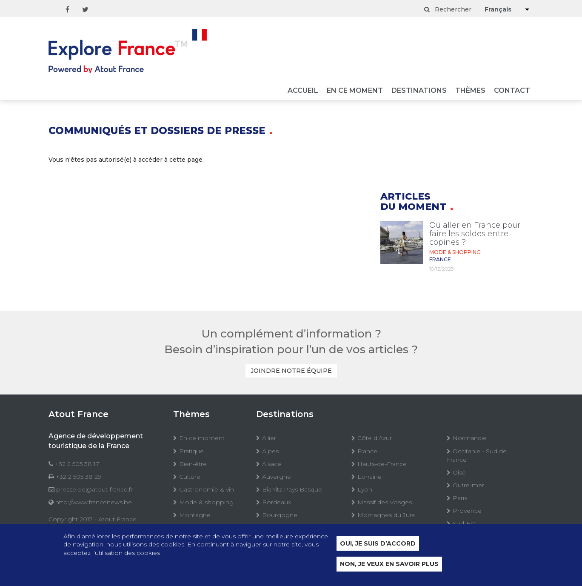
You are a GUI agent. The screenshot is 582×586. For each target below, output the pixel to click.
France (367, 451)
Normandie (470, 438)
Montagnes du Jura (386, 515)
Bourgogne (279, 515)
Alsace (271, 464)
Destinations (419, 90)
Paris (460, 498)
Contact (512, 90)
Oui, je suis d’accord (378, 544)
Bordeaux (276, 502)
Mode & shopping (206, 502)
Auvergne (276, 476)
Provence (467, 511)
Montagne (195, 515)
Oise (459, 472)
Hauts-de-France (382, 464)
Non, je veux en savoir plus (389, 565)
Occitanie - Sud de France (477, 455)
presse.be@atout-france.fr (94, 489)
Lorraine (369, 476)
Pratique (191, 451)
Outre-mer (468, 485)
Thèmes (470, 90)
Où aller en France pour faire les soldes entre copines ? (474, 233)
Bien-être (193, 464)
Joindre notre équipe (291, 370)
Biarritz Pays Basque (292, 489)
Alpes (270, 451)
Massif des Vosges (384, 502)
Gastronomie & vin (206, 489)
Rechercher (447, 9)
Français (498, 9)
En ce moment (355, 90)
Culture (189, 476)
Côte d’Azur (374, 438)
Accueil (303, 90)
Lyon (364, 489)
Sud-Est (464, 523)
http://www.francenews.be (93, 502)
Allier (269, 438)
